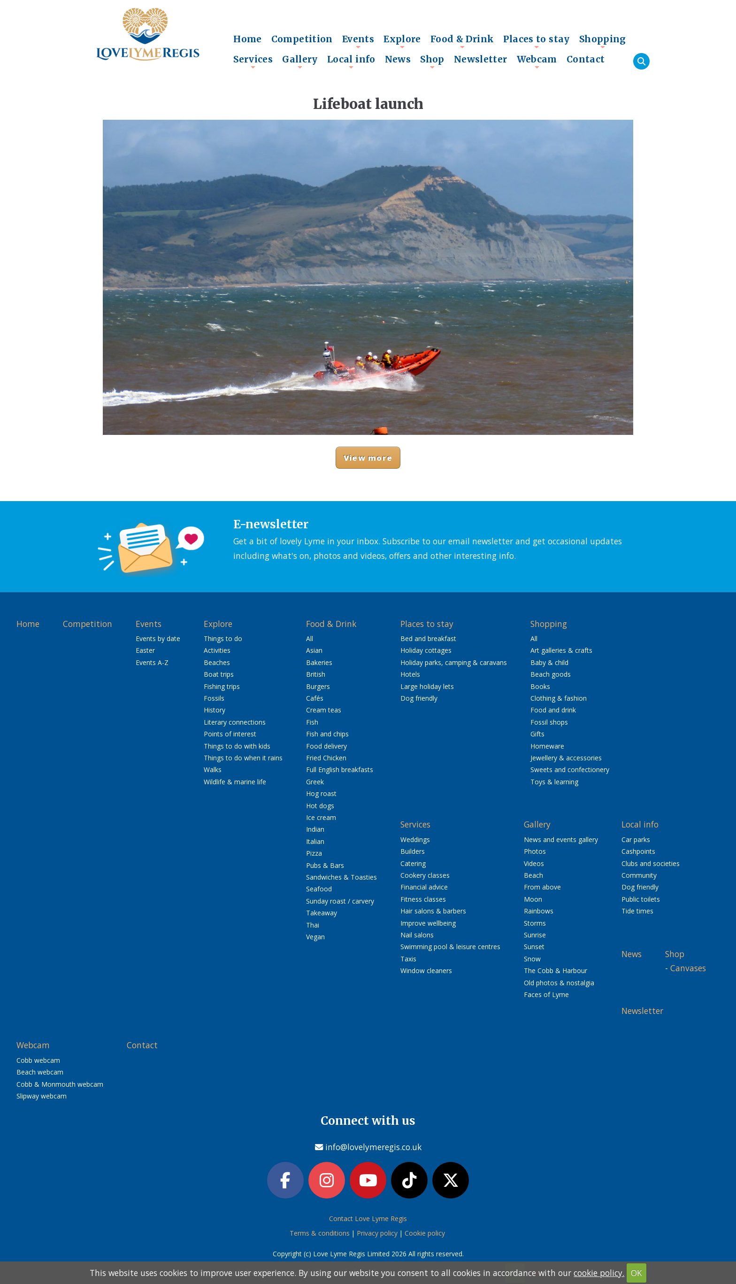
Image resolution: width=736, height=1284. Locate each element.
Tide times (637, 910)
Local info (351, 62)
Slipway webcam (41, 1095)
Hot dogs (320, 805)
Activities (217, 650)
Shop (432, 62)
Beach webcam (39, 1071)
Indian (315, 829)
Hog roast (321, 793)
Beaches (217, 662)
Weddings (415, 839)
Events (358, 41)
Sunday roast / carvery (340, 901)
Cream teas (323, 709)
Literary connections (235, 722)
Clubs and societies (650, 863)
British (315, 674)
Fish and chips (327, 733)
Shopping (602, 41)
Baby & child (549, 662)
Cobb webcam (38, 1060)
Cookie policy (425, 1233)
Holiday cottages (426, 650)
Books (540, 686)
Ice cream (321, 817)
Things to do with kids (237, 746)
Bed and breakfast (428, 638)
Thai (312, 924)
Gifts (537, 733)
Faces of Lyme (546, 994)
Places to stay (536, 41)
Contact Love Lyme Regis (368, 1218)
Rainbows (538, 910)
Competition (302, 39)
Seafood (319, 888)
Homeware (547, 746)
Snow (532, 958)
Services (253, 62)
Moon (533, 899)
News (398, 59)
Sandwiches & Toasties (341, 877)
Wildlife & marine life (235, 781)
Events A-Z (152, 662)
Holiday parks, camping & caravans (453, 662)
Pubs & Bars (325, 865)
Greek (315, 781)
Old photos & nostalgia (559, 982)
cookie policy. (599, 1272)
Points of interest (230, 733)
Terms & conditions (320, 1233)
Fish (312, 722)
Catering (413, 863)
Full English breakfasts (339, 769)
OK (636, 1272)
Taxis (408, 958)
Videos (534, 863)
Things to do (223, 638)
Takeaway (321, 912)
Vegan (315, 936)
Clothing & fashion (558, 698)
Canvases (688, 968)
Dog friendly (418, 698)
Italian (315, 841)
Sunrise (535, 934)
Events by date (158, 638)
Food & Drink (462, 41)
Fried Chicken (326, 757)
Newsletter (480, 59)
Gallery (300, 62)
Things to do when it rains (243, 757)
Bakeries (319, 662)
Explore (402, 41)
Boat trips (219, 674)
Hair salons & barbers (433, 910)
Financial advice (424, 886)
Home (247, 39)
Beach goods (550, 674)
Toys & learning (554, 781)
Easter (145, 650)
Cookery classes (425, 875)
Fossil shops (549, 722)
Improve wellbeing (428, 923)
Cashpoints (638, 851)
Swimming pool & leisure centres (450, 946)
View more (368, 457)
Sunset (534, 946)
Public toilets (640, 899)
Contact (586, 59)
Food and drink (553, 709)
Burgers (318, 686)
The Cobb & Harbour (555, 970)
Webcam (537, 62)
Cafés (314, 698)
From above (542, 886)
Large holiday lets (427, 686)
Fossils (214, 698)
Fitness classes (423, 899)
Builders (412, 851)
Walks (213, 769)
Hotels (410, 674)
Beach (533, 875)
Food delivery (326, 746)
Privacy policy (377, 1233)
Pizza (314, 853)
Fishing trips (222, 686)
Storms (535, 923)
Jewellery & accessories (566, 757)
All (309, 638)
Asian (314, 650)
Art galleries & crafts (561, 650)
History (214, 709)
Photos (535, 851)
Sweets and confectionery (569, 769)
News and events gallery (561, 839)
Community (639, 875)
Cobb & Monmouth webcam (59, 1084)
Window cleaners (426, 970)
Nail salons (417, 934)
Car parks (635, 839)
